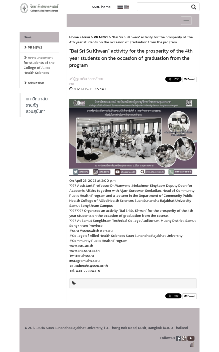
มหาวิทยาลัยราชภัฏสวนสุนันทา (37, 105)
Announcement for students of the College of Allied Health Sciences (39, 65)
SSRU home (101, 7)
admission (34, 83)
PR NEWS (33, 47)
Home (74, 37)
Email (189, 79)
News (28, 37)
